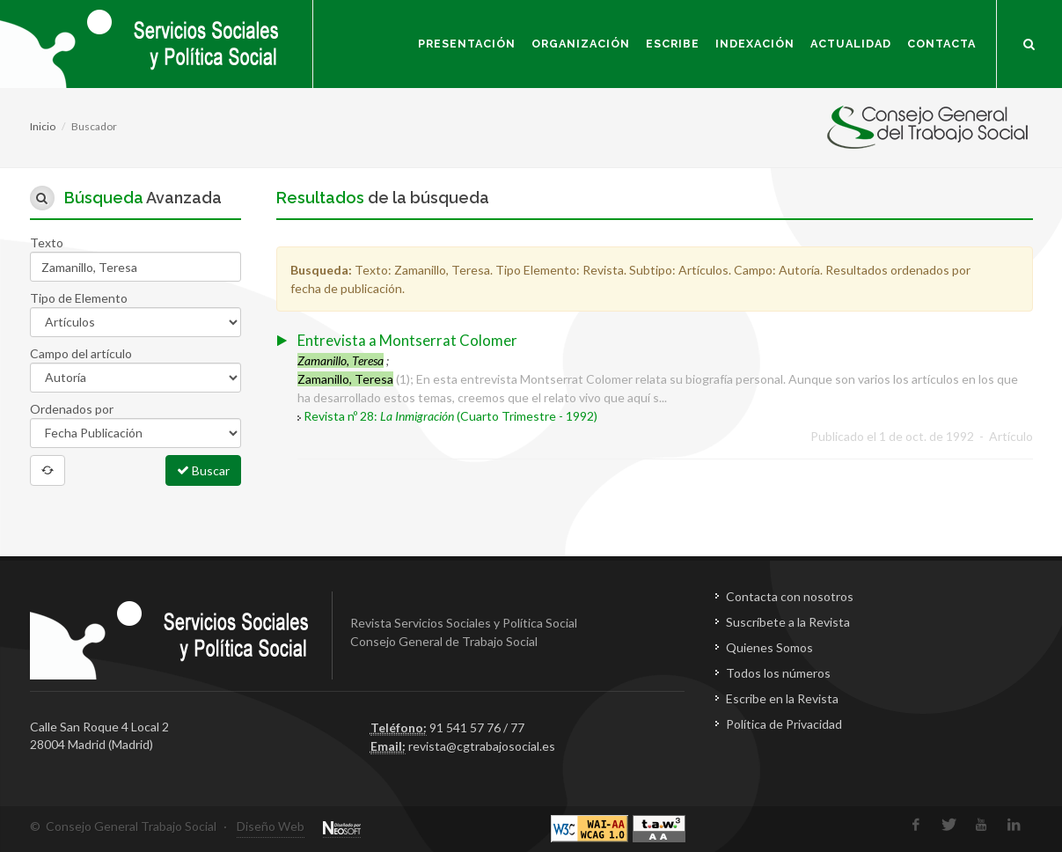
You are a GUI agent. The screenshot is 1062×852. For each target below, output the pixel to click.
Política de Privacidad (784, 723)
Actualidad (850, 43)
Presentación (467, 43)
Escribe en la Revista (782, 698)
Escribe (672, 43)
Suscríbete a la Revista (788, 621)
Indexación (755, 43)
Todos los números (778, 672)
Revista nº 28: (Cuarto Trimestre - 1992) (450, 415)
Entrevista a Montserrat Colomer (407, 340)
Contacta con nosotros (789, 596)
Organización (580, 43)
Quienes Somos (769, 647)
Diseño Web (270, 826)
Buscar (203, 470)
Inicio (42, 126)
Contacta (941, 43)
